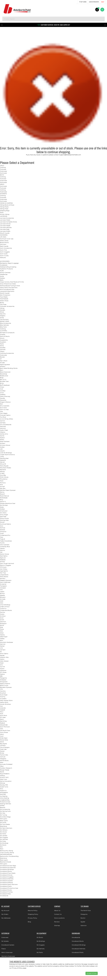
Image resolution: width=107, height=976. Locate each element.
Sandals (2, 310)
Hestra (2, 659)
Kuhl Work (3, 715)
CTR (1, 689)
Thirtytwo (3, 531)
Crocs (2, 392)
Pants (2, 344)
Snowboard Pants (6, 886)
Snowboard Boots (6, 871)
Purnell (2, 486)
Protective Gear (5, 802)
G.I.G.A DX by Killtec (6, 419)
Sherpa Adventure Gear (7, 503)
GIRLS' (2, 165)
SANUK (2, 775)
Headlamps (3, 274)
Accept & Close (91, 973)
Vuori (2, 736)
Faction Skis (4, 755)
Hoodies (2, 347)
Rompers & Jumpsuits (7, 332)
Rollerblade (3, 498)
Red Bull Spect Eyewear (8, 490)
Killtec (2, 439)
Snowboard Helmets (6, 879)
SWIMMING (4, 235)
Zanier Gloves (4, 554)
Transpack (3, 586)
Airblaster (3, 680)
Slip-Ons (3, 314)
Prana (2, 629)
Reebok (2, 723)
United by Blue (5, 546)
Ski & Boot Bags (5, 817)
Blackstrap (3, 374)
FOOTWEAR (4, 299)
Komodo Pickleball (6, 764)
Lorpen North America (7, 454)
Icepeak (2, 710)
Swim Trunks (4, 255)
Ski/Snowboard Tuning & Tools (10, 286)
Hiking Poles (4, 209)
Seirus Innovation (5, 781)
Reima (2, 492)
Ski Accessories (5, 809)
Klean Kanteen (4, 441)
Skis (1, 847)
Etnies (2, 753)
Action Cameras (5, 272)
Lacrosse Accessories (7, 218)
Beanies (2, 807)
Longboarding (4, 800)
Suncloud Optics (5, 524)
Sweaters (3, 342)
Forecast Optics (5, 415)
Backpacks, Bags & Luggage (9, 263)
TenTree (2, 528)
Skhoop (2, 783)
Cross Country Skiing (7, 852)
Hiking (2, 308)
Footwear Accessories (7, 306)
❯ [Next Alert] (105, 25)
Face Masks (4, 297)
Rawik (2, 772)
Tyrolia (2, 543)
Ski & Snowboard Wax (7, 289)
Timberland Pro (5, 535)
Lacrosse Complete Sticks (8, 222)
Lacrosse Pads (4, 229)
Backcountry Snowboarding (9, 856)
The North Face (5, 730)
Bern (1, 370)
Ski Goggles (4, 837)
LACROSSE (3, 216)
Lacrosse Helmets (6, 227)
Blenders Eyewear (6, 687)
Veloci (2, 734)
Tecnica (2, 612)
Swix (1, 526)
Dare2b (2, 398)
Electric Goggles (5, 565)
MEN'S (2, 184)
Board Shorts (4, 242)
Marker (2, 646)
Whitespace (4, 792)
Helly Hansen (4, 661)
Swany (2, 614)
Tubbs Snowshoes (6, 541)
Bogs (1, 377)
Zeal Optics (3, 556)
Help (102, 2)
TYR (1, 590)
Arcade (2, 362)
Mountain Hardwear (6, 642)
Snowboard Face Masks (7, 873)
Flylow (2, 668)
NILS (1, 640)
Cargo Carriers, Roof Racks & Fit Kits (12, 282)
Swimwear (3, 173)
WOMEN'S (3, 194)
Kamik (2, 436)
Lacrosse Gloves (5, 224)
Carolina (2, 691)
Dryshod (3, 693)
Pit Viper (3, 717)
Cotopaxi (3, 588)
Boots (2, 302)
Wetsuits (3, 257)
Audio (2, 270)
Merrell (2, 462)
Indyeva (2, 432)
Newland (3, 469)
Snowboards (4, 896)
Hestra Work (4, 702)
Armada (2, 599)
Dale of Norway (5, 396)
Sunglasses (3, 265)
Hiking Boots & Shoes (7, 205)
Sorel (1, 618)
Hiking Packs (4, 207)
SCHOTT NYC (4, 777)
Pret (1, 484)
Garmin (2, 421)
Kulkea (2, 447)
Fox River (3, 417)
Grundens (3, 698)
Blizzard (2, 597)
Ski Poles (3, 841)
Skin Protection (5, 295)
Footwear (3, 169)
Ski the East (4, 505)
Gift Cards (82, 2)
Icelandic (3, 708)
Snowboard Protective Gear (9, 888)
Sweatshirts (4, 340)
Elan (1, 404)
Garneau (3, 423)
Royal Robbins (4, 774)
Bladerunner (4, 376)
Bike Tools (3, 327)
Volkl (1, 601)
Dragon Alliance (5, 402)
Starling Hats (4, 520)
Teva (1, 789)
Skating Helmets (5, 804)
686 (1, 676)
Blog (29, 922)
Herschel (3, 426)
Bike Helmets (4, 325)
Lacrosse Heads (5, 225)
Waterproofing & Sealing (8, 267)
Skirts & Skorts (5, 336)
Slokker (2, 509)
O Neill (2, 473)
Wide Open (3, 738)
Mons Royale (4, 466)
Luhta (2, 456)
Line (1, 648)
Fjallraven (3, 670)
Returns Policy (32, 910)
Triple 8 (2, 539)
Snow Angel (4, 514)
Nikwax (2, 471)
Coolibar (3, 391)
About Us (57, 910)
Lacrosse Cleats (5, 220)
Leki (1, 449)
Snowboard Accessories (8, 867)
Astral (2, 742)
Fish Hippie (3, 413)
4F (1, 359)
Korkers (2, 443)
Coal (1, 389)
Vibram (2, 548)
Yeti (1, 552)
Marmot (2, 644)
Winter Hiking (4, 214)
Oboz (1, 766)
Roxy (1, 499)
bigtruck (3, 558)
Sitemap (57, 925)
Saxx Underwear (5, 582)
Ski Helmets (4, 839)
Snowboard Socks (6, 890)
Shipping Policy (33, 914)
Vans (1, 603)
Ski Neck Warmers (6, 828)
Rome (2, 625)
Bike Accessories (5, 323)
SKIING (2, 805)
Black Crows (4, 685)
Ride (1, 627)
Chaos (2, 387)
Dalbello (2, 394)
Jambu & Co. (4, 434)
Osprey (2, 635)
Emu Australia (4, 406)
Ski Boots (3, 845)
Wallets (2, 278)
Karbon (2, 438)
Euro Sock (3, 408)
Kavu (1, 712)
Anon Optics (4, 653)
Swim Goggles (5, 252)
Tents (1, 212)
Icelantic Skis (4, 657)
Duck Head (3, 695)
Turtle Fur (3, 608)
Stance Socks (4, 518)
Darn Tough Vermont (7, 563)
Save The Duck (5, 727)
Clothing (3, 167)
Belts (1, 280)
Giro (1, 665)
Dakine (2, 674)
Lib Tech (2, 650)
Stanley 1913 (4, 785)
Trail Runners (4, 319)
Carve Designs (4, 747)
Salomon (3, 621)
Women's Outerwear (8, 956)
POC (1, 631)
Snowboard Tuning (6, 892)
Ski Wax (2, 813)
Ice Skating (3, 796)
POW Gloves (4, 477)
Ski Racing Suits (5, 811)
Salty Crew (3, 779)
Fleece (2, 351)
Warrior (2, 550)
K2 (1, 652)
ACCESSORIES (4, 261)
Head (1, 663)
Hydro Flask (4, 430)
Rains (2, 719)
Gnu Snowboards (5, 424)
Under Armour (5, 606)
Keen (1, 762)
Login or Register (93, 2)
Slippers (2, 316)
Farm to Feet (4, 409)
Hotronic (3, 428)
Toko (1, 537)
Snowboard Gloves (6, 875)
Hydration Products (6, 269)
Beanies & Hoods (5, 862)
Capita (2, 591)
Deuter (2, 751)
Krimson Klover (5, 445)
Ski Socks (3, 822)
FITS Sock (3, 567)
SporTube (3, 516)
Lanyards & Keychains (7, 291)
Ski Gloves (3, 832)
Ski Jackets (3, 835)
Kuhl (1, 713)
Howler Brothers (5, 704)
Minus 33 (3, 464)
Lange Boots (4, 575)
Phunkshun (3, 479)
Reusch (2, 494)
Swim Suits (3, 254)
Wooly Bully (4, 740)
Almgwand (3, 682)
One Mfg (3, 475)
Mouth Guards (4, 233)
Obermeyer (4, 636)
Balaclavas (3, 826)
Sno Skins (3, 513)
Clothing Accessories (7, 353)
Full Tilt (2, 667)
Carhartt (3, 745)
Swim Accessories (6, 248)
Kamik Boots (4, 760)
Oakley (2, 638)
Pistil (1, 481)
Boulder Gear (4, 381)
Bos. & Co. (3, 379)
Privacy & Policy (17, 968)
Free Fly (2, 697)
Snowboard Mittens (6, 882)
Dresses (2, 334)
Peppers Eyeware (5, 580)
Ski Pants (3, 834)
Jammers (3, 244)
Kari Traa (3, 573)
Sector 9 (3, 501)
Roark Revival (4, 496)
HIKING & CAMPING (6, 203)
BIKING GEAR (4, 321)
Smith (2, 620)
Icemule (2, 757)
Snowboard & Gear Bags (8, 865)
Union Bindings (5, 605)
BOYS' (2, 175)
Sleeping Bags (4, 210)
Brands (2, 357)
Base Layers (4, 820)
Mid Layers (3, 819)
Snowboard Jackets (6, 880)
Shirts (2, 346)
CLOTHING (3, 331)
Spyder (2, 655)
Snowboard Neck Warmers (9, 884)
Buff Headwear (5, 385)
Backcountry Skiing (6, 850)
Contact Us (58, 914)
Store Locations (59, 918)
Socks (2, 276)
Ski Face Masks (5, 824)
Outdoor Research (6, 768)
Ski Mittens (3, 830)
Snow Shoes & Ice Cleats (8, 284)
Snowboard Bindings (7, 869)
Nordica (2, 578)
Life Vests (3, 237)
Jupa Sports (4, 571)
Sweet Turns (4, 787)
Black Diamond (5, 372)
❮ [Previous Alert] (2, 25)
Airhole (2, 561)
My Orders (4, 914)
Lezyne (2, 451)
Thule (2, 533)
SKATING (3, 794)
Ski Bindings (4, 843)
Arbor (2, 633)
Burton (2, 593)
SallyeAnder (4, 725)
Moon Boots (4, 576)
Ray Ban (2, 488)
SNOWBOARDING (6, 854)
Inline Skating (4, 798)
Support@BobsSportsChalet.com (70, 155)
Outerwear (3, 171)
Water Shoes (4, 240)
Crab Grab (3, 749)
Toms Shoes (4, 732)
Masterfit (3, 460)
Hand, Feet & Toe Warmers (8, 287)
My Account (5, 910)
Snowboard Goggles (6, 877)
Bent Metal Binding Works (8, 368)
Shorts (2, 338)
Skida (2, 507)
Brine (2, 383)
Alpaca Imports (5, 683)
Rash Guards (4, 246)
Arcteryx (3, 616)
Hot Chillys (3, 569)
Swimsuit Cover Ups (6, 239)
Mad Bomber (4, 458)
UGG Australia (4, 545)
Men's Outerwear (7, 952)
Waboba (2, 560)
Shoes (2, 312)
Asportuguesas (5, 364)
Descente (3, 400)
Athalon (2, 366)
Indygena (3, 758)
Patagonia (3, 678)
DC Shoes (3, 672)
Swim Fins (3, 250)
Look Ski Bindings (6, 453)
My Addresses (5, 918)
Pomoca (3, 483)
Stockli (2, 522)
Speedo (2, 595)
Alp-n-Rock (3, 361)
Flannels (2, 349)
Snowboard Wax (5, 894)
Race (1, 849)
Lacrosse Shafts (5, 231)
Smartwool (3, 511)
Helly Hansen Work (6, 700)
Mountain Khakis (5, 468)
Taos (1, 728)
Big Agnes (3, 743)
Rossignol (3, 623)
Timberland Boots (6, 610)
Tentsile (2, 530)
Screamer (3, 584)
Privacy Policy (32, 918)
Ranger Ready (4, 770)
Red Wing (3, 721)
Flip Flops (3, 304)
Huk (1, 706)
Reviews (57, 922)
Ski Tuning (3, 815)
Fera (1, 411)
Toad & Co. (3, 790)
